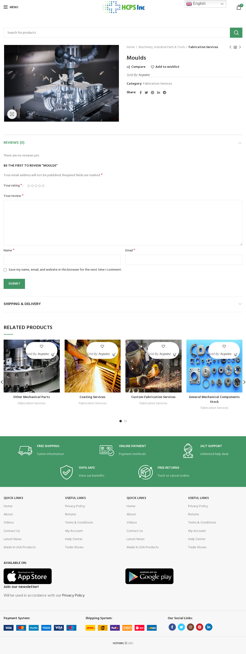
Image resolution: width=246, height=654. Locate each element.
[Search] (123, 33)
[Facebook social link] (140, 92)
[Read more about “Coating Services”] (114, 354)
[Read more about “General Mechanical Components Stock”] (236, 354)
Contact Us (12, 531)
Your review (14, 196)
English (196, 4)
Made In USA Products (20, 547)
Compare (138, 67)
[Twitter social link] (146, 92)
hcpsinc (144, 75)
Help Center (73, 539)
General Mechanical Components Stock (214, 399)
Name (9, 250)
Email (130, 250)
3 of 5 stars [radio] (36, 185)
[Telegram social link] (164, 92)
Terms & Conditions (79, 522)
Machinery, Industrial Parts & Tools (162, 47)
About (8, 514)
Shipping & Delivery (22, 304)
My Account (74, 531)
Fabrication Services (203, 47)
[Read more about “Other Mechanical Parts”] (53, 354)
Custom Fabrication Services (153, 397)
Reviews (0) (14, 143)
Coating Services (92, 397)
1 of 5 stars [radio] (29, 185)
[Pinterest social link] (152, 92)
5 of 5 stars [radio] (43, 185)
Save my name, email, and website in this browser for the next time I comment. (65, 270)
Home (131, 47)
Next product (240, 47)
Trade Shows (74, 547)
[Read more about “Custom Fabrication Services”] (175, 354)
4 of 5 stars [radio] (39, 185)
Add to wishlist (167, 67)
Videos (9, 522)
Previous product (230, 47)
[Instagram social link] (190, 627)
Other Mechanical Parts (31, 397)
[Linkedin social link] (158, 92)
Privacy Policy (75, 506)
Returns (70, 514)
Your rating (13, 185)
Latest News (12, 539)
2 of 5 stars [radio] (32, 185)
